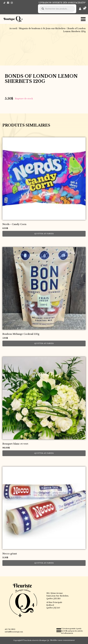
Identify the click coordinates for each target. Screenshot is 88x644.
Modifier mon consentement (62, 640)
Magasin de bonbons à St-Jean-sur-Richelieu (42, 28)
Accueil (13, 28)
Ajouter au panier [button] (44, 234)
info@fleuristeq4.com (14, 632)
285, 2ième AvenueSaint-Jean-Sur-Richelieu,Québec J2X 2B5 (57, 596)
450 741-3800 (10, 629)
